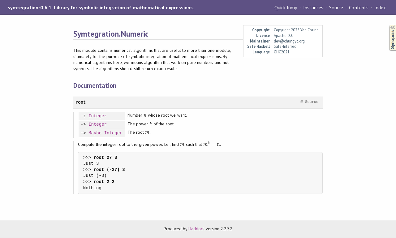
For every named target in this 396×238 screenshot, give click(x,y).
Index (380, 7)
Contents (358, 7)
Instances (313, 7)
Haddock (196, 228)
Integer (97, 116)
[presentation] (145, 115)
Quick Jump (285, 7)
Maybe (94, 133)
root (80, 102)
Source (336, 7)
